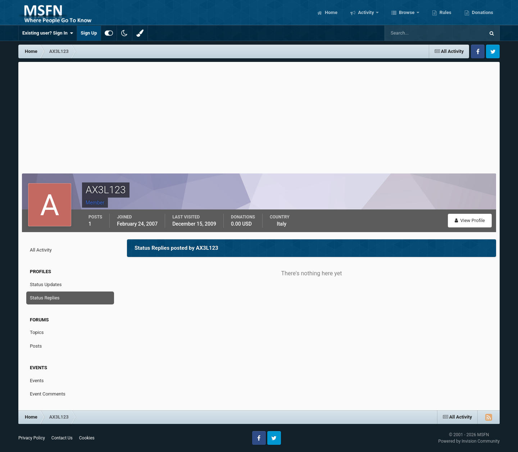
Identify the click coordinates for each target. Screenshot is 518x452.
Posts (36, 346)
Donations (482, 12)
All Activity (41, 250)
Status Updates (46, 284)
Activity (366, 12)
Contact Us (62, 437)
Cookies (87, 437)
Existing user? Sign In (47, 33)
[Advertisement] (259, 115)
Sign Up (89, 33)
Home (330, 12)
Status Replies (45, 297)
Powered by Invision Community (469, 441)
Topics (37, 332)
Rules (445, 12)
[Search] (413, 33)
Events (37, 380)
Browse (407, 12)
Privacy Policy (31, 437)
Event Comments (47, 394)
